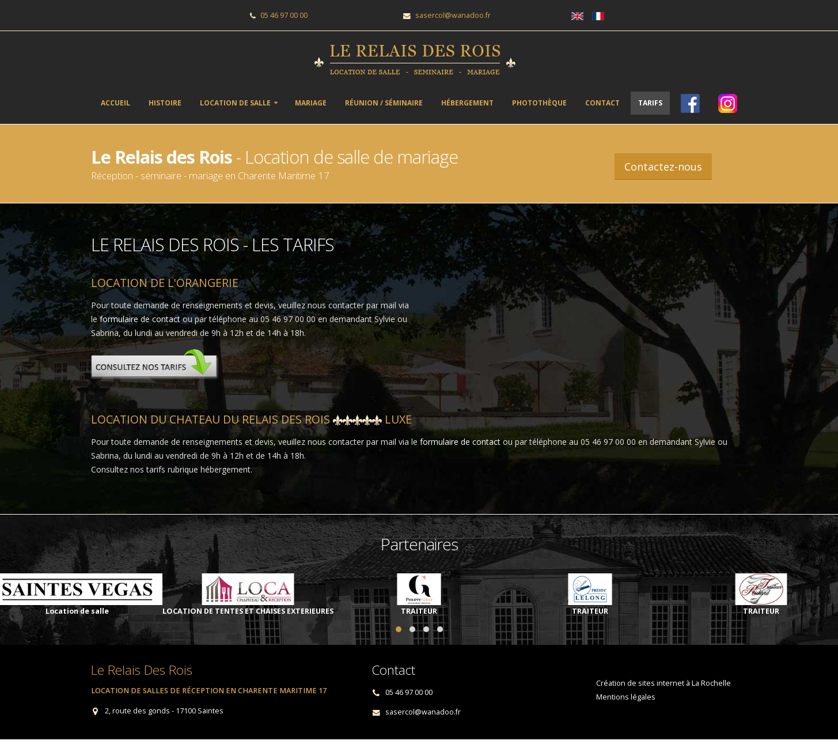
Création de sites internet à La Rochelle (663, 683)
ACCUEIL (115, 103)
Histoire (165, 103)
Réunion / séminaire (384, 103)
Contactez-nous (663, 166)
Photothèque (539, 103)
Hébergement (467, 103)
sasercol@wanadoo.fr (453, 15)
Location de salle (235, 103)
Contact (602, 103)
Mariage (311, 103)
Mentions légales (625, 697)
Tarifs (650, 103)
